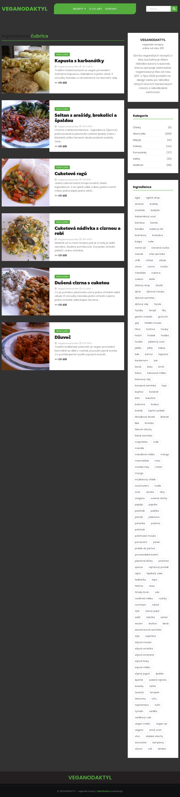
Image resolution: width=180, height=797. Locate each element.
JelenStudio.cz (104, 791)
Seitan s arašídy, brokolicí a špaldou (86, 118)
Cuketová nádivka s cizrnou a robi (87, 231)
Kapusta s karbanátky (79, 60)
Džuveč (63, 337)
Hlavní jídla (62, 54)
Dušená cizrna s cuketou (82, 282)
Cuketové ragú (71, 173)
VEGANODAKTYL (24, 9)
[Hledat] (158, 9)
